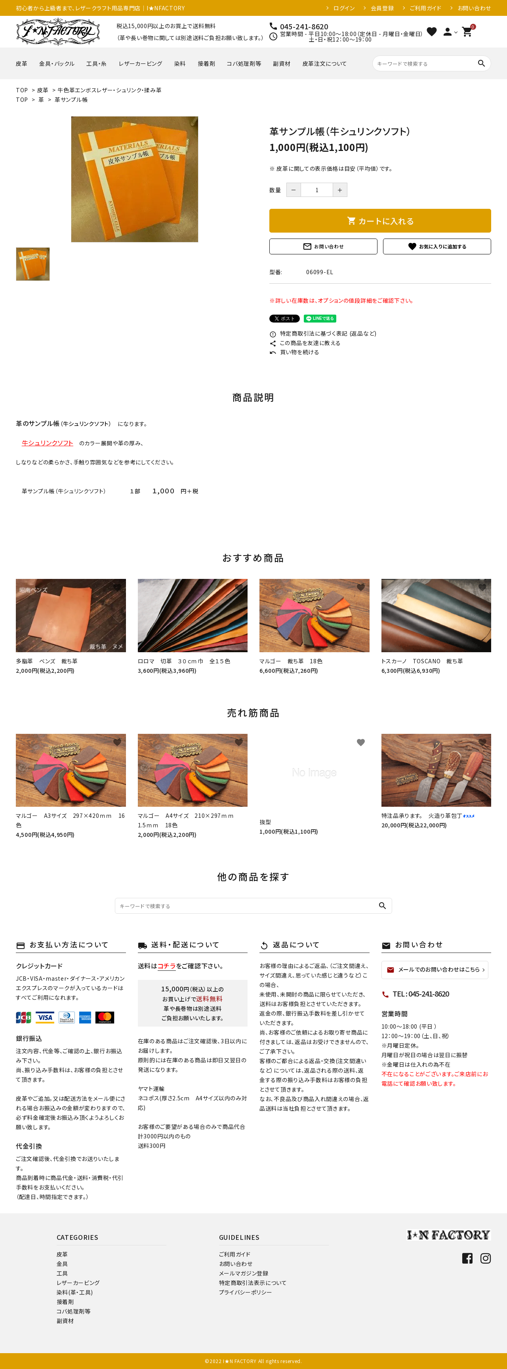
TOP (22, 90)
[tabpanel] (135, 179)
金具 (62, 1264)
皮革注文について (325, 63)
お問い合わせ (474, 8)
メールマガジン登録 (244, 1273)
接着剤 (206, 63)
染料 (180, 63)
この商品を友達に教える (305, 343)
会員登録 (382, 8)
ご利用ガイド (426, 8)
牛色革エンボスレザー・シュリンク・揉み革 (109, 90)
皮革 (21, 63)
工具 (62, 1273)
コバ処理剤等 (244, 63)
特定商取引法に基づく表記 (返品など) (323, 333)
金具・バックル (56, 63)
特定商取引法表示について (253, 1283)
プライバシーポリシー (246, 1292)
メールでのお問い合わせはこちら (433, 969)
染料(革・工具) (75, 1292)
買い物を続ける (294, 352)
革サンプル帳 (71, 99)
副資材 (281, 63)
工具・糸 (96, 63)
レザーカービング (140, 63)
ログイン (344, 8)
